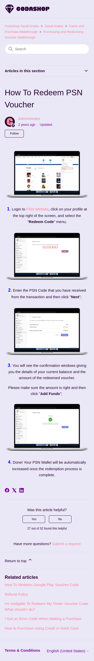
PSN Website (37, 209)
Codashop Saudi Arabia (22, 26)
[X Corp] (14, 490)
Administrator (29, 118)
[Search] (47, 49)
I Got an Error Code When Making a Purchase (43, 618)
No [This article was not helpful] (60, 519)
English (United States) (68, 651)
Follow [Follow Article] (14, 133)
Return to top (19, 560)
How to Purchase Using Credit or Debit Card (41, 628)
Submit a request (66, 544)
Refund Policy (16, 594)
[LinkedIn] (21, 490)
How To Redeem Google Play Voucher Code (42, 585)
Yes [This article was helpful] (34, 519)
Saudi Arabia (54, 26)
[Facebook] (7, 490)
